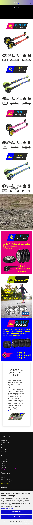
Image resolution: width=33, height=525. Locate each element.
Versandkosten (5, 446)
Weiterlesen (11, 411)
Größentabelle (5, 442)
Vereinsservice (5, 467)
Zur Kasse (3, 463)
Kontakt (3, 465)
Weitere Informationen (16, 521)
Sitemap (3, 449)
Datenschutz (4, 448)
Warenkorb (4, 460)
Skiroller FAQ (4, 477)
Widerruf (3, 451)
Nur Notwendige (16, 517)
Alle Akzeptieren (16, 511)
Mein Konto (4, 462)
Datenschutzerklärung (7, 508)
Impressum (4, 441)
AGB (2, 444)
